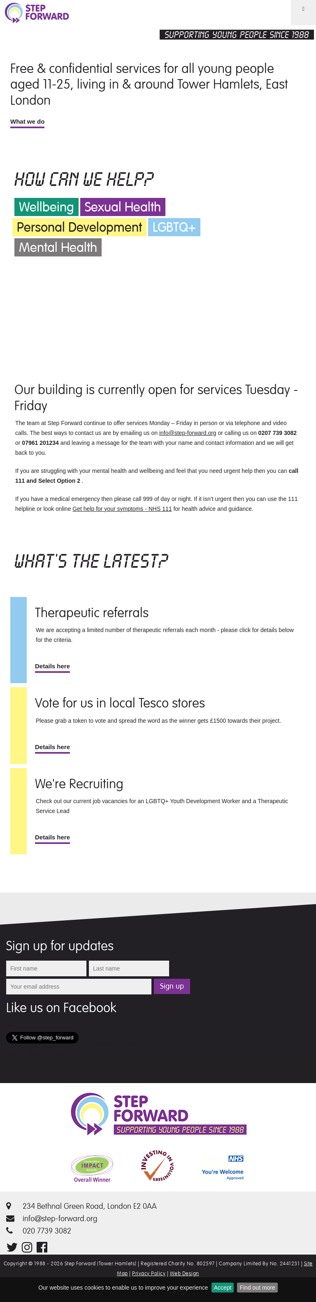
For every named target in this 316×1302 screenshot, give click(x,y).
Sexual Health (123, 207)
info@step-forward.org (187, 433)
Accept (223, 1287)
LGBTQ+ (174, 227)
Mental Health (58, 248)
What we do (27, 121)
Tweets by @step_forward (39, 1053)
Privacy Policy (148, 1273)
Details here (52, 666)
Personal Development (79, 227)
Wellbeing (46, 207)
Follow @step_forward (115, 1043)
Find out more (257, 1287)
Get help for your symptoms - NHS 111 (122, 508)
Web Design (184, 1273)
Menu (298, 24)
